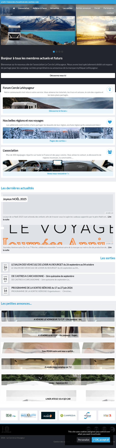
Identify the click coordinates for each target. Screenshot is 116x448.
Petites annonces (83, 8)
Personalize (83, 439)
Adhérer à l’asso (40, 8)
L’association (23, 8)
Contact (110, 13)
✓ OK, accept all (101, 439)
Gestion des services (62, 442)
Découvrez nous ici (58, 75)
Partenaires (109, 8)
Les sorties (67, 8)
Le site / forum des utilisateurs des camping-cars (20, 2)
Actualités (54, 8)
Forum (97, 8)
